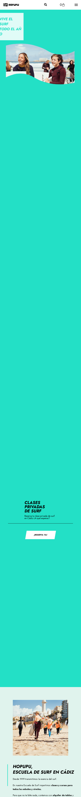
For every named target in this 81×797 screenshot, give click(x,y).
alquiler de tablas (62, 795)
